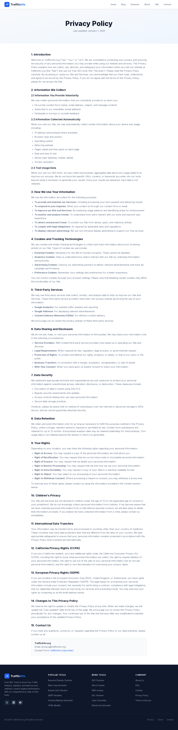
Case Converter (99, 700)
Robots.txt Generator (101, 705)
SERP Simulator (55, 695)
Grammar (135, 4)
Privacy (150, 719)
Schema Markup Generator (60, 700)
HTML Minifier (54, 705)
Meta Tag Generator (57, 685)
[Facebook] (20, 702)
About (147, 4)
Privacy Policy (141, 695)
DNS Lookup (97, 690)
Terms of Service (143, 700)
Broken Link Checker (57, 690)
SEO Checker (98, 680)
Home (113, 4)
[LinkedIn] (13, 702)
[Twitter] (6, 702)
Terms (160, 719)
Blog (123, 4)
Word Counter (98, 685)
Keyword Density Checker (60, 680)
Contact (167, 4)
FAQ (157, 4)
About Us (139, 680)
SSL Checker (98, 695)
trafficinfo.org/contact (61, 650)
